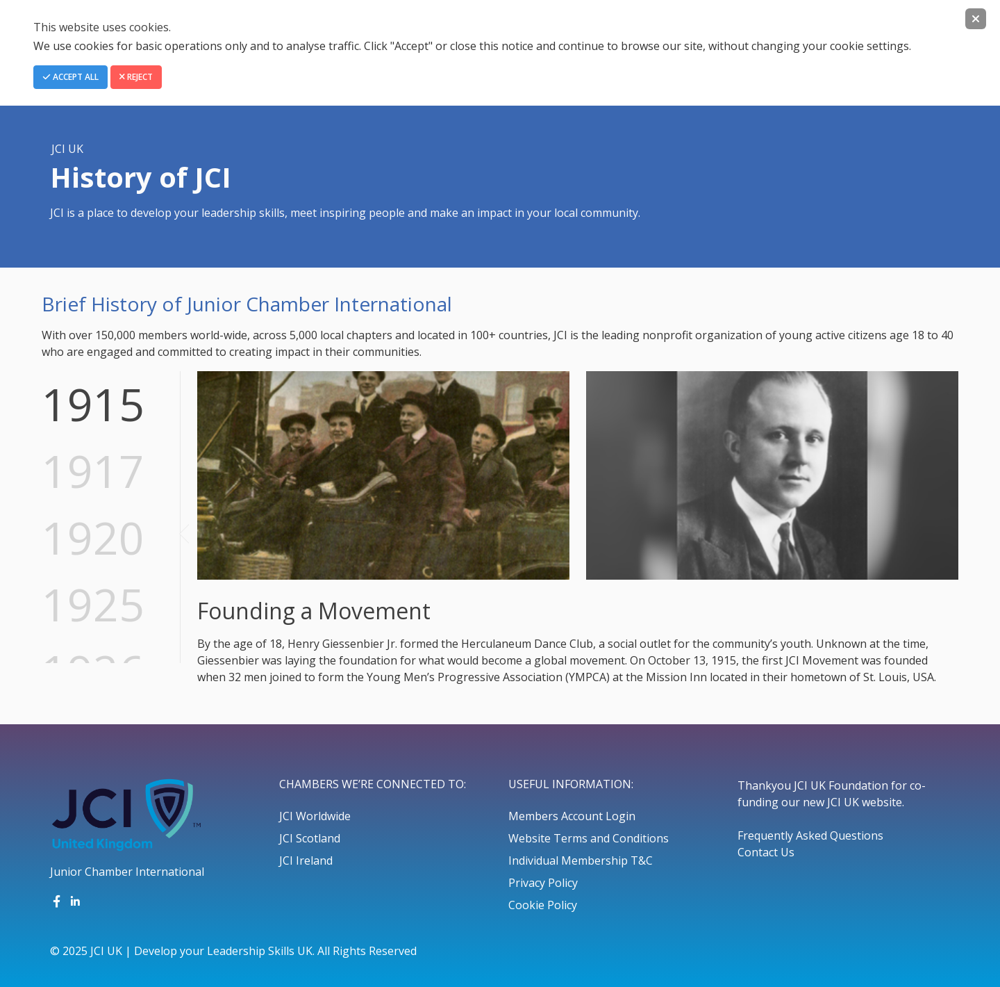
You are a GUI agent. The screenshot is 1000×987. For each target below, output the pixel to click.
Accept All (70, 77)
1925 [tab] (93, 604)
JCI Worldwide (315, 816)
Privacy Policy (543, 882)
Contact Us (766, 852)
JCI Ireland (306, 860)
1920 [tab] (93, 537)
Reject (136, 77)
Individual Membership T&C (580, 860)
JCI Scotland (309, 838)
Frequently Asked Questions (810, 835)
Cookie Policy (542, 905)
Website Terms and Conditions (588, 838)
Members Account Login (571, 816)
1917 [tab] (93, 471)
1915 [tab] (93, 404)
